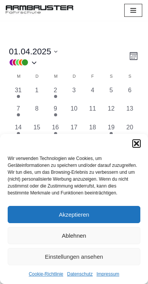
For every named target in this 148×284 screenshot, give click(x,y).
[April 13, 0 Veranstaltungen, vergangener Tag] (129, 113)
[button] (136, 143)
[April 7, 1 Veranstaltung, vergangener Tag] (18, 113)
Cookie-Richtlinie (46, 274)
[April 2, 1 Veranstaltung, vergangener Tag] (55, 95)
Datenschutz (80, 274)
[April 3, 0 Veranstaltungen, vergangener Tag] (74, 95)
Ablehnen (74, 235)
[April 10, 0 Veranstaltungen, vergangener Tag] (74, 113)
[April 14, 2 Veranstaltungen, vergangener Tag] (18, 132)
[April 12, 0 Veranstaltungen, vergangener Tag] (111, 113)
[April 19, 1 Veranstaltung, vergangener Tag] (111, 132)
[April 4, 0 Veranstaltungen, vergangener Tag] (92, 95)
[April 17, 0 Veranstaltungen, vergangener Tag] (74, 132)
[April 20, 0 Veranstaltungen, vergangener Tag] (129, 132)
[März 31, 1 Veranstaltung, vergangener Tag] (18, 95)
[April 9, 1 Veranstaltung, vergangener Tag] (55, 113)
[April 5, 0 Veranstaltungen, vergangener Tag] (111, 95)
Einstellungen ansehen (74, 256)
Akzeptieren (74, 214)
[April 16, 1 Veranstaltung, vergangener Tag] (55, 132)
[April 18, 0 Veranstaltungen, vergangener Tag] (92, 132)
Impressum (108, 274)
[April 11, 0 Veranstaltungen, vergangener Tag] (92, 113)
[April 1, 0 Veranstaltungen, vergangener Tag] (37, 95)
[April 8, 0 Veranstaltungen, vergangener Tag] (37, 113)
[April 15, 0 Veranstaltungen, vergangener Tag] (37, 132)
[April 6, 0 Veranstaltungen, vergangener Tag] (129, 95)
